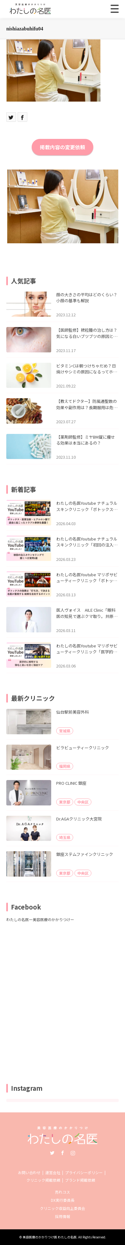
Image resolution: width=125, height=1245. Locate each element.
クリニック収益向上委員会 (62, 1208)
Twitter (52, 1153)
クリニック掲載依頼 (43, 1180)
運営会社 (52, 1172)
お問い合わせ (29, 1172)
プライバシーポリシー (84, 1172)
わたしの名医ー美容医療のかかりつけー (40, 919)
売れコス (62, 1192)
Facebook (62, 1153)
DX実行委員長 (62, 1200)
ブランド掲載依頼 (80, 1180)
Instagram (73, 1153)
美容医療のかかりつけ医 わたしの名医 (50, 1237)
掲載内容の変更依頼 (62, 147)
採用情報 (62, 1216)
